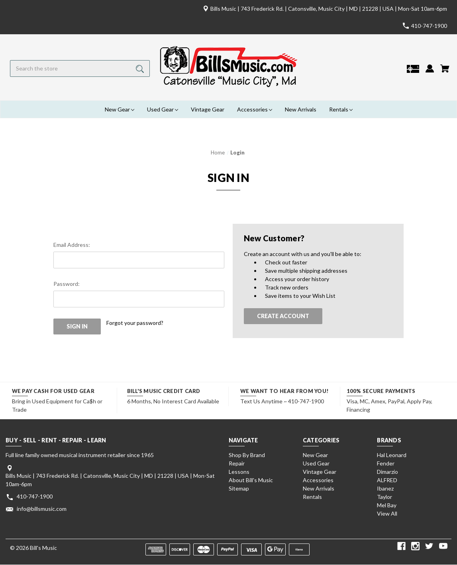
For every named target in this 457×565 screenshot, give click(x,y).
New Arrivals (300, 109)
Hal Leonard (391, 455)
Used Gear (316, 463)
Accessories (318, 480)
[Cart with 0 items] (444, 72)
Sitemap (239, 488)
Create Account (283, 316)
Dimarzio (387, 471)
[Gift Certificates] (413, 72)
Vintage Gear (207, 109)
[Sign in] (429, 72)
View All (387, 513)
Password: (66, 283)
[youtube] (443, 546)
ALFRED (387, 480)
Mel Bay (386, 505)
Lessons (239, 471)
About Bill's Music (251, 480)
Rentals (312, 496)
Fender (385, 463)
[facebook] (401, 546)
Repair (237, 463)
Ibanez (385, 488)
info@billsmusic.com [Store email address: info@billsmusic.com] (42, 508)
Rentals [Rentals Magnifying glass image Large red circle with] (341, 109)
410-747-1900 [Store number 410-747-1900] (429, 25)
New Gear (315, 455)
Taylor (384, 496)
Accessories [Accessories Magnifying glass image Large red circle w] (254, 109)
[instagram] (415, 546)
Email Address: (71, 244)
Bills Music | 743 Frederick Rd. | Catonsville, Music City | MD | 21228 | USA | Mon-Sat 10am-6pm (328, 8)
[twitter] (429, 546)
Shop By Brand (247, 455)
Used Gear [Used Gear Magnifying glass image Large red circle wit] (162, 109)
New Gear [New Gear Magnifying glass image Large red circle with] (119, 109)
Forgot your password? (134, 322)
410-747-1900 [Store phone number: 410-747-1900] (35, 496)
